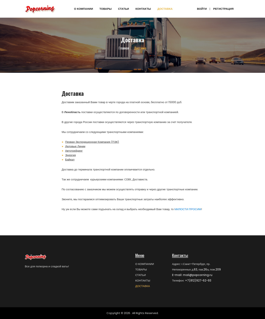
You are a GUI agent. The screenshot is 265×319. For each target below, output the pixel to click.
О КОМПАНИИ (83, 9)
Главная (124, 48)
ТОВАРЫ (105, 9)
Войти (202, 9)
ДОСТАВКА (165, 9)
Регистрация (223, 9)
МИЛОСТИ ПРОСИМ (187, 209)
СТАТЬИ (123, 9)
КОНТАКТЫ (143, 9)
